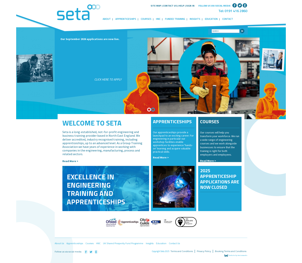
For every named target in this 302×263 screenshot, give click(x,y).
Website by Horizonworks (235, 255)
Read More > (70, 161)
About (107, 19)
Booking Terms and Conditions (230, 251)
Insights (195, 19)
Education (211, 19)
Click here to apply (108, 79)
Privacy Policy (204, 251)
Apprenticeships (125, 19)
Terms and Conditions (181, 251)
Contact (227, 19)
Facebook (234, 5)
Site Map (156, 5)
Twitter (239, 5)
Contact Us (170, 5)
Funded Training (175, 19)
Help (181, 5)
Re (201, 160)
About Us (59, 243)
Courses (146, 19)
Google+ (245, 5)
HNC (158, 19)
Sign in (190, 5)
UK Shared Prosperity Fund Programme (123, 243)
